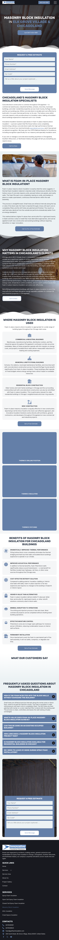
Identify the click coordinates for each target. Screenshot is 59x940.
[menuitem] (29, 856)
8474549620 (10, 916)
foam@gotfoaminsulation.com (15, 919)
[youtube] (11, 925)
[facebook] (3, 925)
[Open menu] (55, 2)
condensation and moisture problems (29, 264)
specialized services (37, 128)
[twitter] (7, 925)
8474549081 (10, 913)
